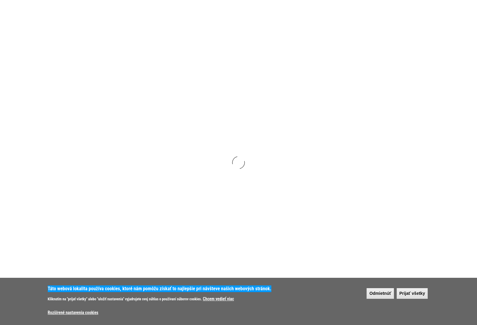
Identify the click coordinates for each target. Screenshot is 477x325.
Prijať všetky (412, 293)
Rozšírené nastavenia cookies (73, 312)
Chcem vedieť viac (218, 298)
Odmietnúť (380, 293)
